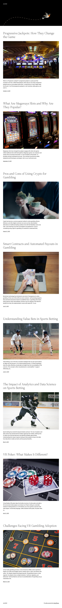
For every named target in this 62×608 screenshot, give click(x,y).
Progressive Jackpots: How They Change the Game (28, 35)
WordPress (56, 603)
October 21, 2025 (6, 91)
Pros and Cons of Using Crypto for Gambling (24, 175)
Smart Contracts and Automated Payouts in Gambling (30, 245)
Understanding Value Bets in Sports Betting (30, 319)
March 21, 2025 (6, 581)
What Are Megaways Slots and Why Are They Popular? (28, 105)
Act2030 (5, 4)
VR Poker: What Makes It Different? (25, 454)
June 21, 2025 (6, 371)
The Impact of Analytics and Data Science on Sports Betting (29, 386)
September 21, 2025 (7, 161)
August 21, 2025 (6, 231)
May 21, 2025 (6, 442)
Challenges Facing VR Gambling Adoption (30, 526)
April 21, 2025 (6, 513)
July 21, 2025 (6, 306)
